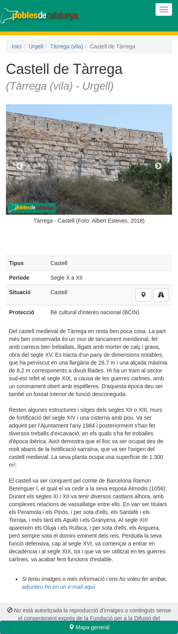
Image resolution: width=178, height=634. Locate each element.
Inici (17, 46)
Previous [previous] (20, 166)
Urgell (36, 46)
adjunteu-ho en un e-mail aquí (58, 587)
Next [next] (158, 166)
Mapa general (89, 627)
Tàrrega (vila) (66, 46)
